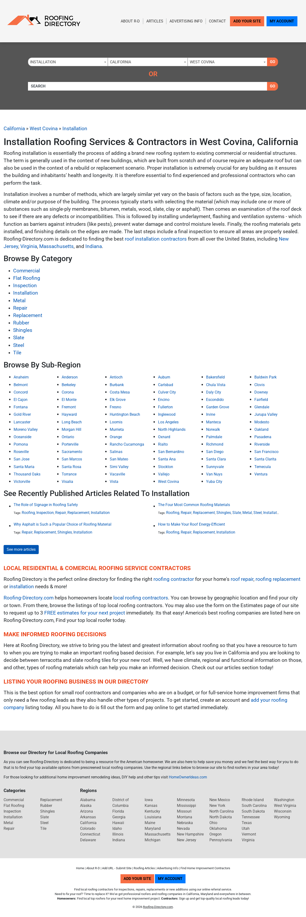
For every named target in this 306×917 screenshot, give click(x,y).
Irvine (210, 414)
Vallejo (163, 474)
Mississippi (186, 805)
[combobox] (68, 62)
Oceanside (22, 437)
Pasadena (262, 437)
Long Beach (72, 422)
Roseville (21, 451)
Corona (68, 392)
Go (272, 61)
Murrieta (117, 429)
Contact (217, 21)
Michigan (152, 840)
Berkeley (69, 385)
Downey (261, 392)
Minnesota (186, 800)
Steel (18, 345)
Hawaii (118, 822)
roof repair (242, 579)
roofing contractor (173, 579)
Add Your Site (247, 21)
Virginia (28, 246)
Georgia (119, 817)
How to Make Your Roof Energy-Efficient (191, 524)
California (14, 128)
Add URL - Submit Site (116, 868)
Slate (18, 337)
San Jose (21, 459)
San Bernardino (171, 451)
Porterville (70, 444)
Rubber (21, 323)
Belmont (21, 385)
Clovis (259, 385)
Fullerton (165, 407)
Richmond (214, 444)
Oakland (261, 429)
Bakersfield (215, 377)
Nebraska (185, 822)
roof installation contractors (156, 239)
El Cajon (20, 399)
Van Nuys (214, 474)
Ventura (261, 474)
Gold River (22, 414)
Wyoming (282, 817)
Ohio (213, 822)
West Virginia (285, 805)
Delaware (88, 840)
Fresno (115, 407)
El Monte (69, 399)
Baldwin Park (265, 377)
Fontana (21, 407)
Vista (114, 481)
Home (80, 868)
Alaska (86, 805)
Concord (21, 392)
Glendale (261, 407)
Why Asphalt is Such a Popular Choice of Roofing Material (62, 524)
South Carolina (254, 805)
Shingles (22, 330)
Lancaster (22, 422)
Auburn (164, 377)
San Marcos (72, 459)
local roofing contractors (140, 598)
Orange (116, 437)
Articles (154, 21)
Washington (284, 800)
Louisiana (153, 817)
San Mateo (119, 459)
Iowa (149, 800)
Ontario (68, 437)
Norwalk (213, 429)
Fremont (69, 407)
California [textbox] (120, 62)
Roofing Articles (144, 868)
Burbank (117, 385)
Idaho (117, 828)
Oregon (215, 834)
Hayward (69, 414)
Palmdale (214, 437)
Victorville (22, 481)
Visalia (67, 481)
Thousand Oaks (27, 474)
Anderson (70, 377)
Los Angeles (168, 422)
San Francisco (266, 451)
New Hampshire (190, 834)
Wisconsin (282, 811)
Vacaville (117, 474)
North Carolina (221, 811)
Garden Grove (217, 407)
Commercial (26, 271)
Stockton (165, 466)
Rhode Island (253, 800)
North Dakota (220, 817)
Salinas (116, 451)
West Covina (44, 128)
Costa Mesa (120, 392)
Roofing (28, 512)
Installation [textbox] (43, 62)
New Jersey (186, 840)
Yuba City (214, 481)
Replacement (27, 315)
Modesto (261, 422)
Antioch (116, 377)
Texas (247, 822)
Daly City (213, 392)
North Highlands (172, 429)
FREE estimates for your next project (84, 613)
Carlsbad (165, 385)
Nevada (183, 828)
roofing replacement (278, 579)
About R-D (130, 21)
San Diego (215, 451)
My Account (282, 21)
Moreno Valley (26, 429)
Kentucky (152, 811)
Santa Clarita (265, 459)
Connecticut (90, 834)
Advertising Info (185, 21)
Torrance (69, 474)
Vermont (249, 834)
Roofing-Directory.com (29, 598)
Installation (74, 128)
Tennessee (251, 817)
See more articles (21, 549)
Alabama (87, 800)
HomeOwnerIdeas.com (188, 777)
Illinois (117, 834)
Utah (246, 828)
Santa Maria (24, 466)
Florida (118, 811)
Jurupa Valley (266, 414)
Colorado (87, 828)
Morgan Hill (71, 429)
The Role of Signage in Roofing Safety (46, 504)
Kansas (151, 805)
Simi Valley (119, 466)
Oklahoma (218, 828)
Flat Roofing (26, 278)
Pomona (21, 444)
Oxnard (164, 437)
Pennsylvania (220, 840)
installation (21, 586)
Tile (17, 353)
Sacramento (72, 451)
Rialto (163, 444)
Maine (150, 822)
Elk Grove (118, 399)
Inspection (25, 285)
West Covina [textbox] (202, 62)
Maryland (153, 828)
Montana (184, 817)
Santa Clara (216, 459)
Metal (19, 300)
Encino (163, 399)
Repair (20, 308)
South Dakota (253, 811)
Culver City (167, 392)
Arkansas (88, 817)
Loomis (116, 422)
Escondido (215, 399)
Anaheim (21, 377)
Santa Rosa (71, 466)
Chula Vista (215, 385)
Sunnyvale (215, 466)
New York (217, 805)
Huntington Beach (125, 414)
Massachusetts (56, 246)
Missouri (184, 811)
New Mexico (219, 800)
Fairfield (261, 399)
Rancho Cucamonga (127, 444)
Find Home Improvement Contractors (205, 868)
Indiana (93, 246)
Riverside (262, 444)
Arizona (86, 811)
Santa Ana (167, 459)
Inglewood (166, 414)
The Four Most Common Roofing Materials (194, 504)
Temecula (262, 466)
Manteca (213, 422)
